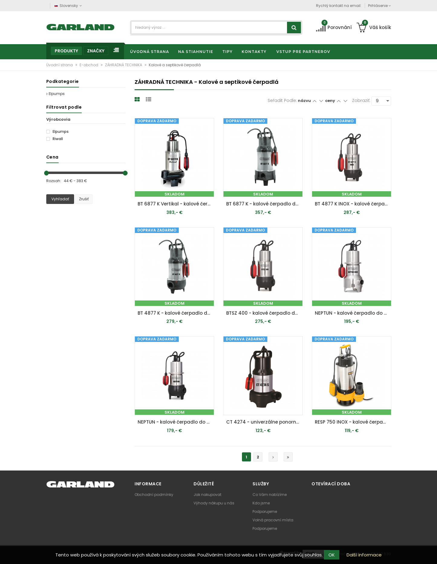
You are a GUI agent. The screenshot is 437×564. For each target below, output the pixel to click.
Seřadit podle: (282, 100)
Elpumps (55, 93)
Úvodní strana (60, 64)
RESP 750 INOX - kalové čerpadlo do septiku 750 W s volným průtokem (353, 422)
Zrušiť (84, 199)
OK (331, 555)
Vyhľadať (60, 199)
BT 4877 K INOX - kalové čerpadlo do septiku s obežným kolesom (353, 204)
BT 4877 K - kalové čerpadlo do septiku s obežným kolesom (176, 313)
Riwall (54, 139)
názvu (304, 100)
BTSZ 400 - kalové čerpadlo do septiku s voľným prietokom (264, 313)
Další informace (364, 555)
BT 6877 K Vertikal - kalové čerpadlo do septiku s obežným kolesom (176, 204)
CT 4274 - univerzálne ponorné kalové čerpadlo (264, 422)
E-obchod (89, 64)
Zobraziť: (361, 100)
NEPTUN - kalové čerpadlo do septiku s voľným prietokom (353, 313)
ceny (330, 100)
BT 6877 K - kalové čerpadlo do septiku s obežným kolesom (264, 204)
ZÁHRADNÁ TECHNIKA (124, 64)
